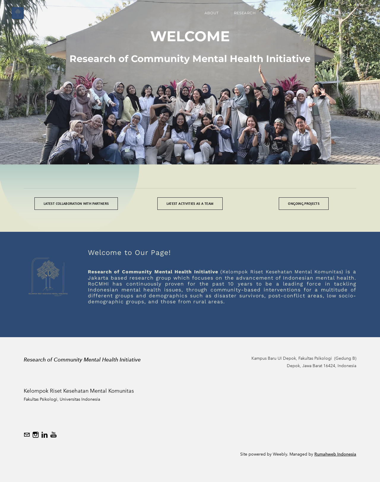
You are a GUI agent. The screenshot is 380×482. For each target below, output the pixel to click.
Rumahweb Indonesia (335, 454)
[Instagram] (36, 434)
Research (245, 13)
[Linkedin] (45, 434)
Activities (349, 13)
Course (279, 13)
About (212, 13)
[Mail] (27, 434)
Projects (313, 13)
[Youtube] (53, 434)
